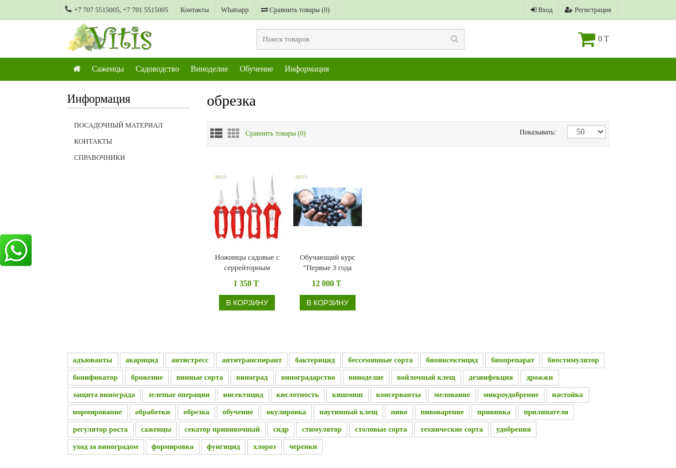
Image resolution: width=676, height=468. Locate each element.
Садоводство (157, 69)
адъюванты (92, 359)
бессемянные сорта (380, 359)
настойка (567, 394)
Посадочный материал (118, 125)
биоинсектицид (452, 359)
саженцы (156, 429)
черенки (303, 446)
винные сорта (199, 377)
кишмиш (347, 394)
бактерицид (315, 359)
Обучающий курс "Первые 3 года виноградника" (327, 263)
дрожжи (539, 377)
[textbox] (360, 39)
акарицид (142, 359)
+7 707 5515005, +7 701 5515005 (117, 9)
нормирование (97, 411)
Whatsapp (235, 10)
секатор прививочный (222, 429)
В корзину (247, 302)
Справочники (132, 161)
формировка (173, 446)
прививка (494, 411)
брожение (147, 377)
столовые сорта (381, 429)
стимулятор (322, 429)
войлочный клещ (426, 377)
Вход (542, 10)
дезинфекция (491, 377)
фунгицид (223, 446)
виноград (252, 377)
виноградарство (308, 377)
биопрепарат (512, 359)
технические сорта (451, 429)
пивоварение (442, 411)
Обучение (256, 69)
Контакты (194, 10)
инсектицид (243, 394)
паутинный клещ (348, 411)
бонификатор (95, 377)
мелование (452, 394)
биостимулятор (573, 359)
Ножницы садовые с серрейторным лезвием (247, 263)
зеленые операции (179, 394)
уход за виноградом (105, 446)
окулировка (286, 411)
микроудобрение (511, 394)
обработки (153, 411)
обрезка (196, 411)
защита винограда (104, 394)
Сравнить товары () (295, 10)
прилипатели (546, 411)
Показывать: (528, 132)
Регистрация (588, 10)
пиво (399, 411)
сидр (281, 429)
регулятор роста (100, 429)
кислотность (298, 394)
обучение (237, 411)
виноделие (366, 377)
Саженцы (108, 69)
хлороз (264, 446)
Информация (307, 69)
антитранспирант (252, 359)
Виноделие (209, 69)
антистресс (190, 359)
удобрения (513, 429)
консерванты (398, 394)
